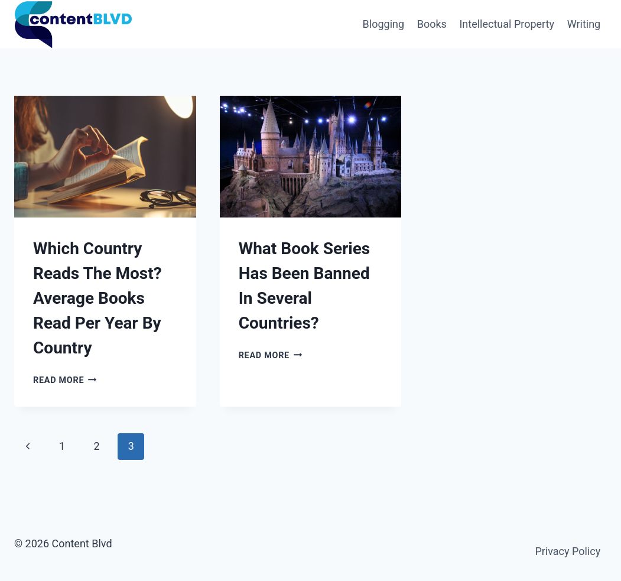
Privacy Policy (567, 551)
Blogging (384, 24)
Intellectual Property (506, 24)
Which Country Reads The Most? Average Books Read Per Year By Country (97, 298)
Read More (65, 380)
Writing (584, 24)
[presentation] (105, 156)
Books (432, 24)
